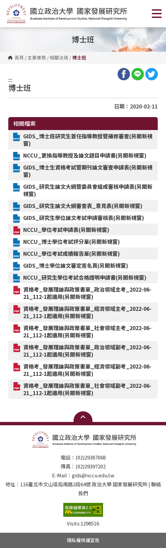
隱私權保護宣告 (83, 540)
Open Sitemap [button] (83, 416)
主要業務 (37, 57)
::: (10, 79)
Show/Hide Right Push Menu (157, 13)
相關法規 (59, 57)
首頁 (19, 57)
